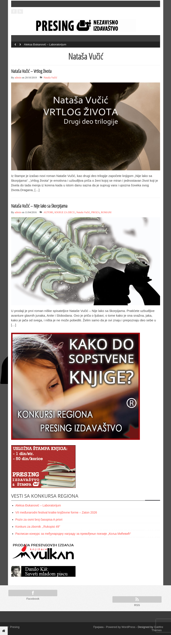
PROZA (95, 212)
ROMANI (106, 212)
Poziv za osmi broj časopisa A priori (38, 519)
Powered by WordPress (120, 627)
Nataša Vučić (50, 77)
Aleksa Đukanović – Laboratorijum (45, 44)
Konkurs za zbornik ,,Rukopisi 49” (37, 526)
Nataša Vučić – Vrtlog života (31, 71)
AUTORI (48, 212)
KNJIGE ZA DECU (64, 212)
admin (18, 77)
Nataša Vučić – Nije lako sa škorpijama (39, 206)
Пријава (98, 627)
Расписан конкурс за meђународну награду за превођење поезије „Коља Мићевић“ (73, 533)
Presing (14, 627)
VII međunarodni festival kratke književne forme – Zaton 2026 (56, 512)
